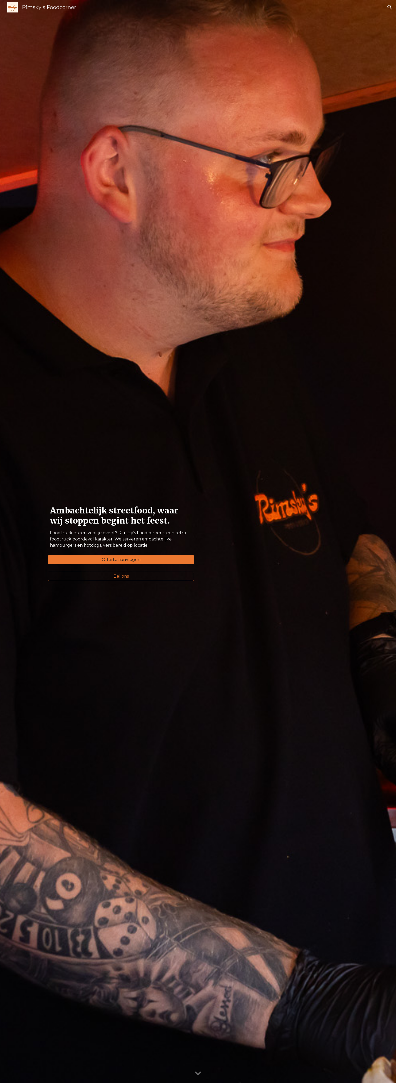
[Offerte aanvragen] (121, 559)
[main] (121, 528)
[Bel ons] (121, 576)
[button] (390, 7)
